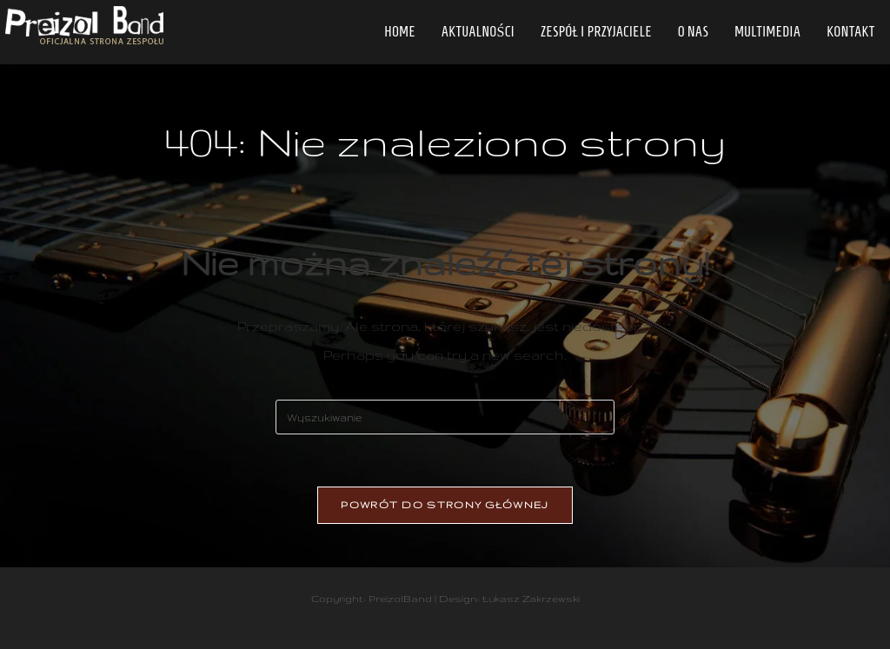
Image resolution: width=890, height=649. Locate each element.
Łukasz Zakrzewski (531, 598)
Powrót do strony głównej (444, 505)
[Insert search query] (445, 417)
